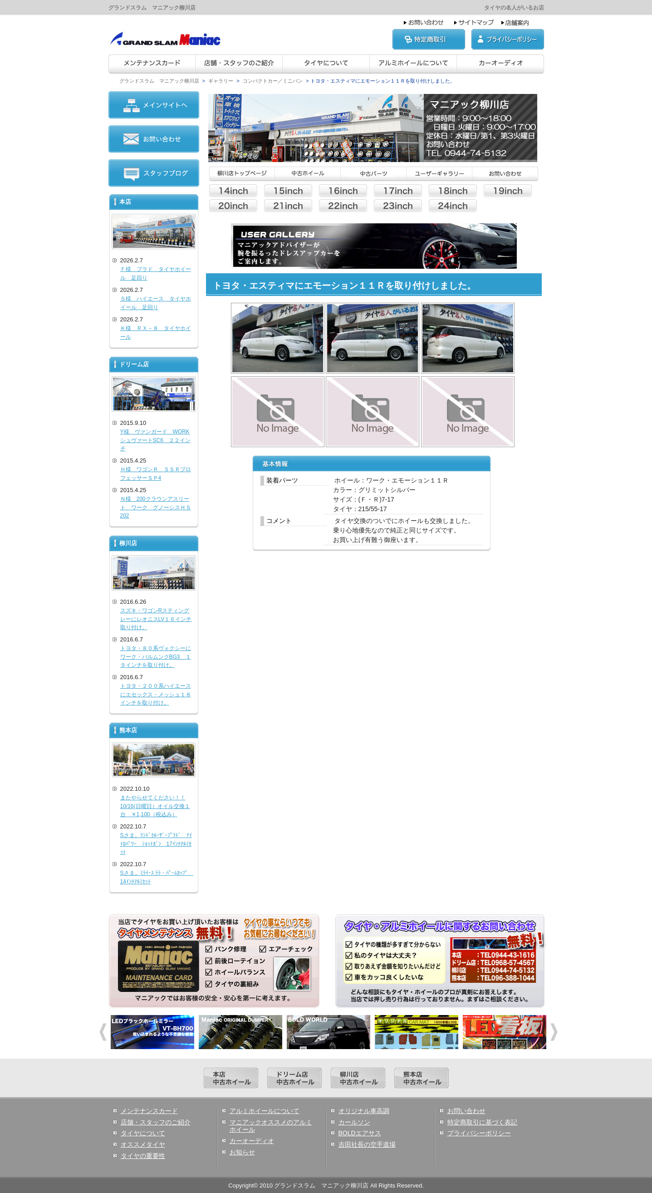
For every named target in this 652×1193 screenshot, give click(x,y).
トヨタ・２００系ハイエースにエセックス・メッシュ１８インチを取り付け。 (155, 694)
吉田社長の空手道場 (367, 1144)
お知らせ (242, 1152)
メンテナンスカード (149, 1110)
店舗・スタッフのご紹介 (156, 1122)
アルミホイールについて (264, 1110)
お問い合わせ (466, 1110)
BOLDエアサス (359, 1133)
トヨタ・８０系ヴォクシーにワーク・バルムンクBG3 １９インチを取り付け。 (155, 656)
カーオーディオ (252, 1140)
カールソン (354, 1122)
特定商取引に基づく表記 (482, 1122)
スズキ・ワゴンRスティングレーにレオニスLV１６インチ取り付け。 (156, 619)
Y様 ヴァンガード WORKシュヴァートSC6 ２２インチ (155, 440)
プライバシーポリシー (479, 1133)
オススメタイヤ (143, 1144)
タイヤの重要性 (143, 1155)
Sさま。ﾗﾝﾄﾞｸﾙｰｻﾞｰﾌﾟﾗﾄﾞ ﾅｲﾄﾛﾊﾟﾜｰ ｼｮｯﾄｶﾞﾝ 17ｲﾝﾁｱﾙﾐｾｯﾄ (156, 843)
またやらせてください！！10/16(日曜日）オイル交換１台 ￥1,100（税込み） (155, 806)
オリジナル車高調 (363, 1110)
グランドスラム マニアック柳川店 (159, 81)
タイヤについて (143, 1133)
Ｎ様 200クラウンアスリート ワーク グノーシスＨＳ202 (155, 507)
